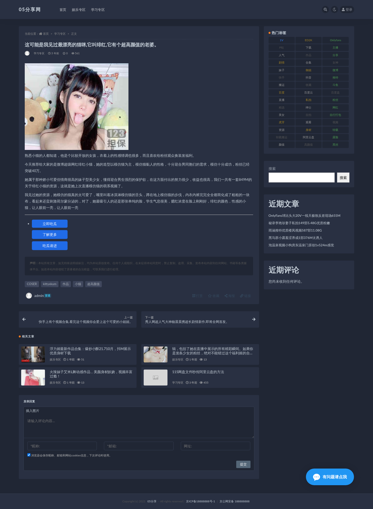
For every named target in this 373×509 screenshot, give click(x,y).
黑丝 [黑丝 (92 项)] (335, 144)
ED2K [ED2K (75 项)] (308, 40)
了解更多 (50, 234)
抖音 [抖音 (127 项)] (308, 77)
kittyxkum (49, 284)
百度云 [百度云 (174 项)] (308, 92)
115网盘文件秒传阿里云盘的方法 (198, 372)
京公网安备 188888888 (235, 501)
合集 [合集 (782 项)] (308, 62)
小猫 (78, 284)
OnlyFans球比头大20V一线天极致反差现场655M (304, 215)
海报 (230, 296)
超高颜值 (93, 284)
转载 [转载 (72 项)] (335, 130)
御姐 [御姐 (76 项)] (308, 70)
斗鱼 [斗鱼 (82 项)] (335, 85)
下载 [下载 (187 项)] (308, 47)
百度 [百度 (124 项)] (282, 92)
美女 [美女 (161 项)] (282, 115)
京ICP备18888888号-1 (200, 501)
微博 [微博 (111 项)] (335, 70)
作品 (66, 284)
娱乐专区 (55, 359)
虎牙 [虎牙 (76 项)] (282, 122)
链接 (245, 296)
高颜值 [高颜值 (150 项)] (308, 144)
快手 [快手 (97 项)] (282, 77)
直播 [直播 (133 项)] (282, 100)
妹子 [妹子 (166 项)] (282, 70)
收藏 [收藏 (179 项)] (308, 85)
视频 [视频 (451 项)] (335, 122)
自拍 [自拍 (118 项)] (308, 115)
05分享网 (30, 9)
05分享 (152, 501)
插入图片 (32, 411)
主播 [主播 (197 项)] (335, 47)
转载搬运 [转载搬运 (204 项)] (281, 137)
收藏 (213, 296)
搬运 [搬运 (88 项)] (282, 85)
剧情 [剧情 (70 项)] (282, 62)
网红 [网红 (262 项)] (335, 107)
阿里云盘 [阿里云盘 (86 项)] (308, 137)
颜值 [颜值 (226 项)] (282, 144)
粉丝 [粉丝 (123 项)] (335, 100)
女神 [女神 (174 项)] (335, 62)
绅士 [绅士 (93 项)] (308, 107)
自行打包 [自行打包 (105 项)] (335, 115)
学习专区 (60, 33)
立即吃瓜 (50, 224)
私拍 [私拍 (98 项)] (308, 100)
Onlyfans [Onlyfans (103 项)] (335, 40)
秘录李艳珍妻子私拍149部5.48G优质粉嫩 (299, 223)
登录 (347, 9)
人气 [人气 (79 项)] (282, 55)
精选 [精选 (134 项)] (282, 107)
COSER (32, 284)
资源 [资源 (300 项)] (282, 130)
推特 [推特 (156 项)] (335, 77)
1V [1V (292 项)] (281, 40)
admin (38, 296)
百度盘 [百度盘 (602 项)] (335, 92)
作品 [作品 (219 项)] (308, 55)
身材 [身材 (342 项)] (308, 130)
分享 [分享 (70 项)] (335, 55)
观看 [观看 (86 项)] (308, 122)
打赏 (197, 296)
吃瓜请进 (50, 245)
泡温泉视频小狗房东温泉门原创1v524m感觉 (301, 245)
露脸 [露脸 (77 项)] (335, 137)
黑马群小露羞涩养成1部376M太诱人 (296, 238)
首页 (46, 33)
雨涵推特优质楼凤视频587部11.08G (295, 230)
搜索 (272, 168)
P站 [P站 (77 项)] (281, 47)
